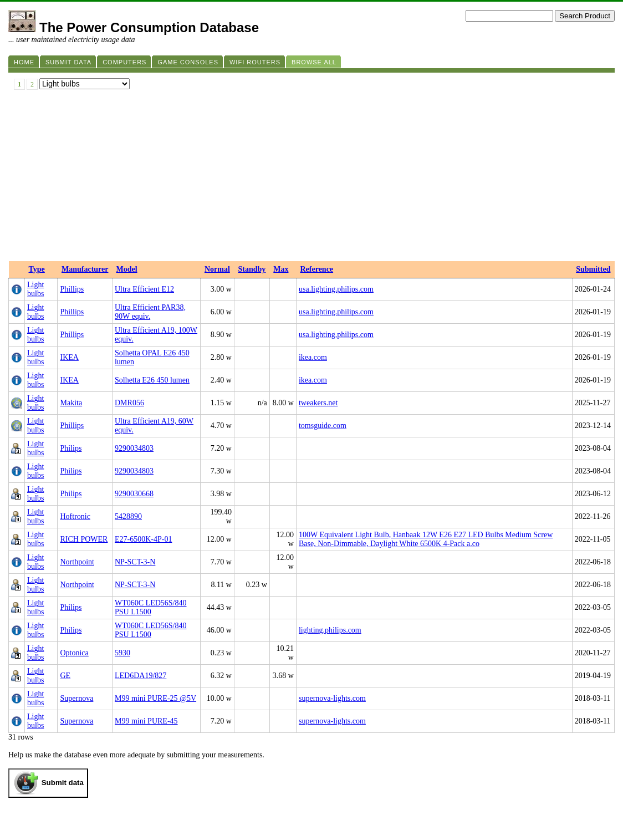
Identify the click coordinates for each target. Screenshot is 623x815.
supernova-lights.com (332, 698)
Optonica (74, 653)
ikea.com (313, 357)
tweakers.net (318, 403)
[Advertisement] (311, 178)
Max (280, 269)
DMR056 (129, 403)
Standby (251, 269)
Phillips (72, 289)
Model (126, 269)
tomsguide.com (322, 425)
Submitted (593, 269)
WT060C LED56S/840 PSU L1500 (151, 607)
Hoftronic (75, 516)
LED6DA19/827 (140, 675)
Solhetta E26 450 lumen (152, 380)
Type (37, 269)
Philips (70, 448)
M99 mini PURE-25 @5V (155, 698)
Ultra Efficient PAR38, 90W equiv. (150, 311)
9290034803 (134, 448)
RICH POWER (84, 539)
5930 (122, 653)
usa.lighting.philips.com (336, 289)
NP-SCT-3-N (135, 562)
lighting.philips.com (330, 630)
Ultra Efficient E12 (144, 289)
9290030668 (134, 494)
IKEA (69, 357)
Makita (71, 403)
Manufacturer (85, 269)
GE (65, 675)
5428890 (128, 516)
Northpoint (77, 562)
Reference (316, 269)
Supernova (76, 698)
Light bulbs (35, 289)
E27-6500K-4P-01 (143, 539)
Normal (217, 269)
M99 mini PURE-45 (146, 721)
